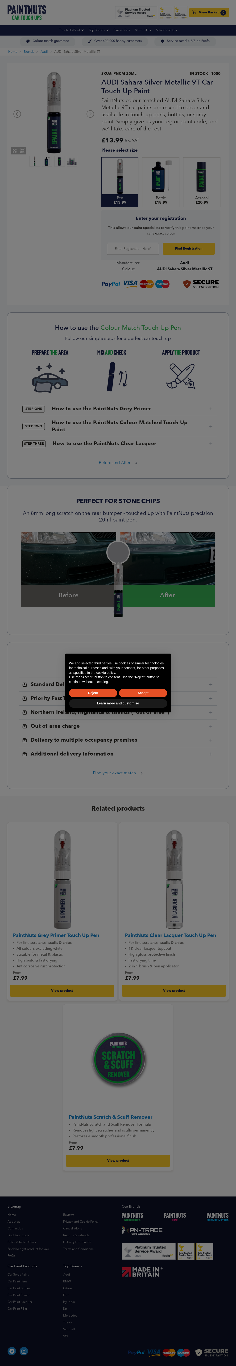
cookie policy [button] (105, 673)
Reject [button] (93, 693)
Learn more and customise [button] (118, 703)
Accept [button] (143, 693)
